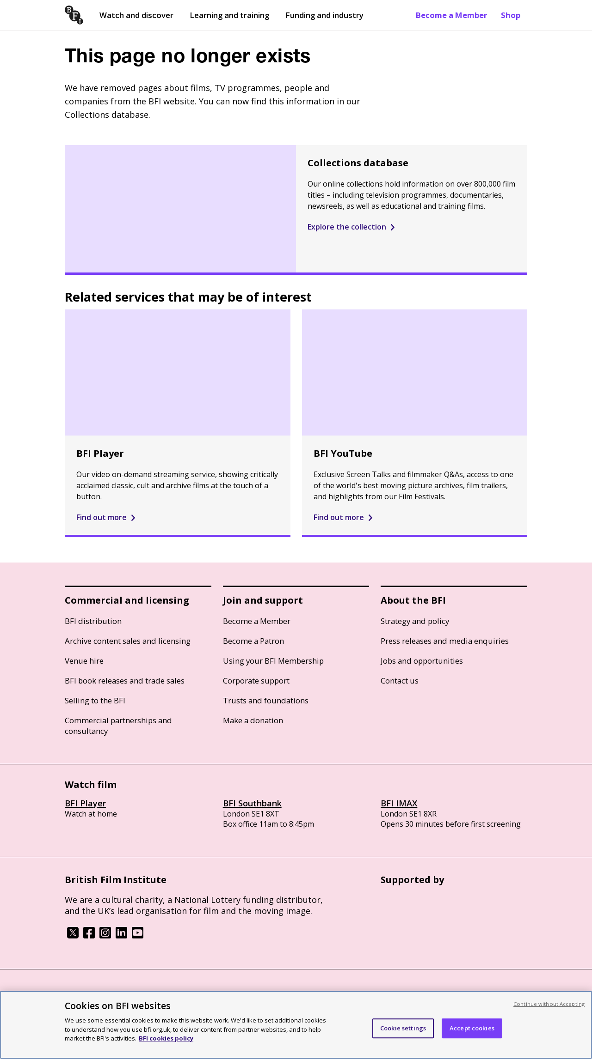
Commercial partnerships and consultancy (118, 725)
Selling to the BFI (95, 700)
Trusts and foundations (265, 700)
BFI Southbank (252, 803)
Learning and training (229, 15)
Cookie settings (403, 1028)
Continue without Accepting (549, 1003)
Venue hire (84, 660)
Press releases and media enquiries (445, 640)
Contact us (400, 680)
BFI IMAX (399, 803)
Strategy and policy (415, 621)
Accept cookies (472, 1028)
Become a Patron (253, 640)
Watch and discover (136, 15)
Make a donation (253, 720)
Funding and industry (324, 15)
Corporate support (256, 680)
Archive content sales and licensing (128, 640)
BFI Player (85, 803)
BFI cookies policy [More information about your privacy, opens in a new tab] (166, 1038)
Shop (510, 15)
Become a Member (451, 15)
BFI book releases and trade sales (125, 680)
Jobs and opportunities (422, 660)
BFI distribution (93, 621)
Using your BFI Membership (273, 660)
